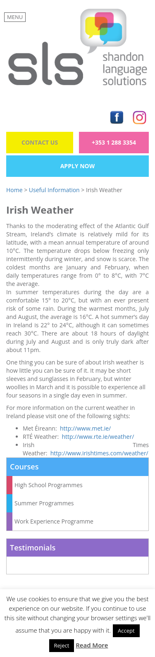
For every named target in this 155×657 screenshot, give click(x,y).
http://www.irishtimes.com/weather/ (99, 453)
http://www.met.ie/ (85, 428)
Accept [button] (126, 630)
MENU (15, 17)
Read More (92, 645)
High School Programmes (48, 485)
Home (14, 190)
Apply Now (77, 166)
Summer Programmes (44, 503)
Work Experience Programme (53, 521)
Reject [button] (61, 645)
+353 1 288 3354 (114, 142)
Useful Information (54, 190)
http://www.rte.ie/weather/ (98, 436)
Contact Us (39, 142)
